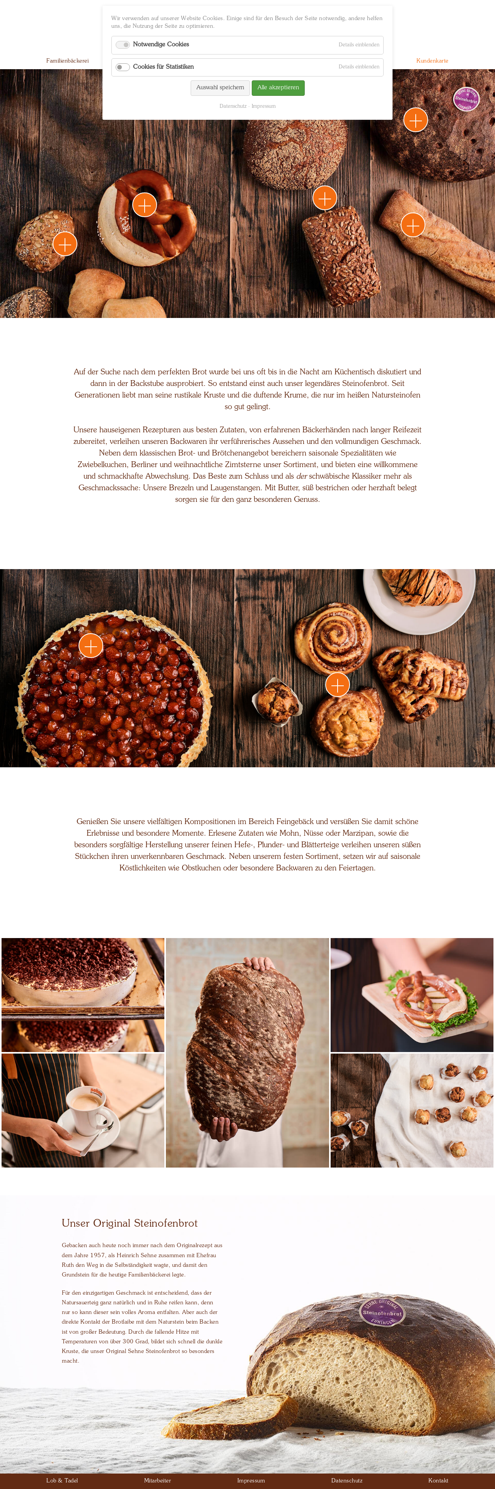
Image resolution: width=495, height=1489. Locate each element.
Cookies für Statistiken (163, 67)
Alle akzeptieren (278, 88)
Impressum (264, 106)
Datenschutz (233, 106)
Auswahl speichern (220, 88)
